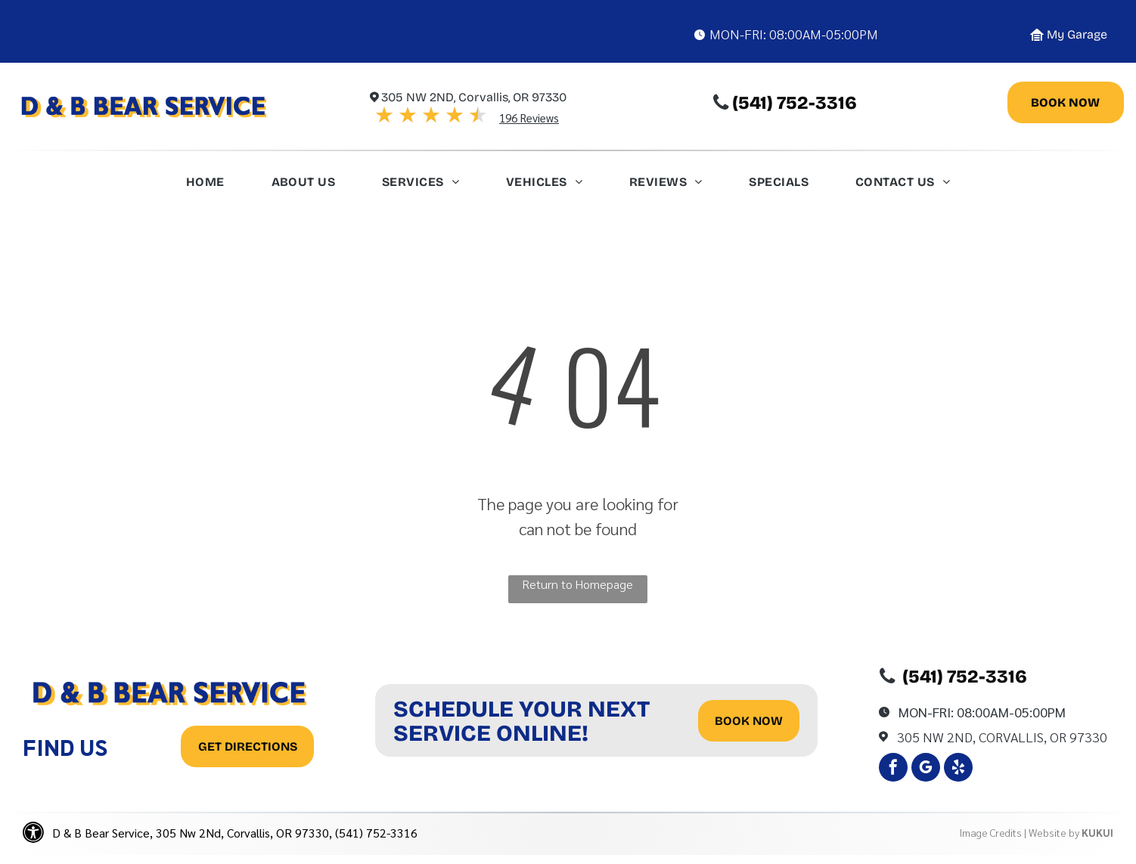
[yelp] (958, 769)
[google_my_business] (925, 769)
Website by (1054, 832)
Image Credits (991, 832)
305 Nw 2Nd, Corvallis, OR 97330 (1002, 736)
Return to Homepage (577, 584)
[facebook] (893, 769)
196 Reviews (529, 117)
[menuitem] (205, 186)
